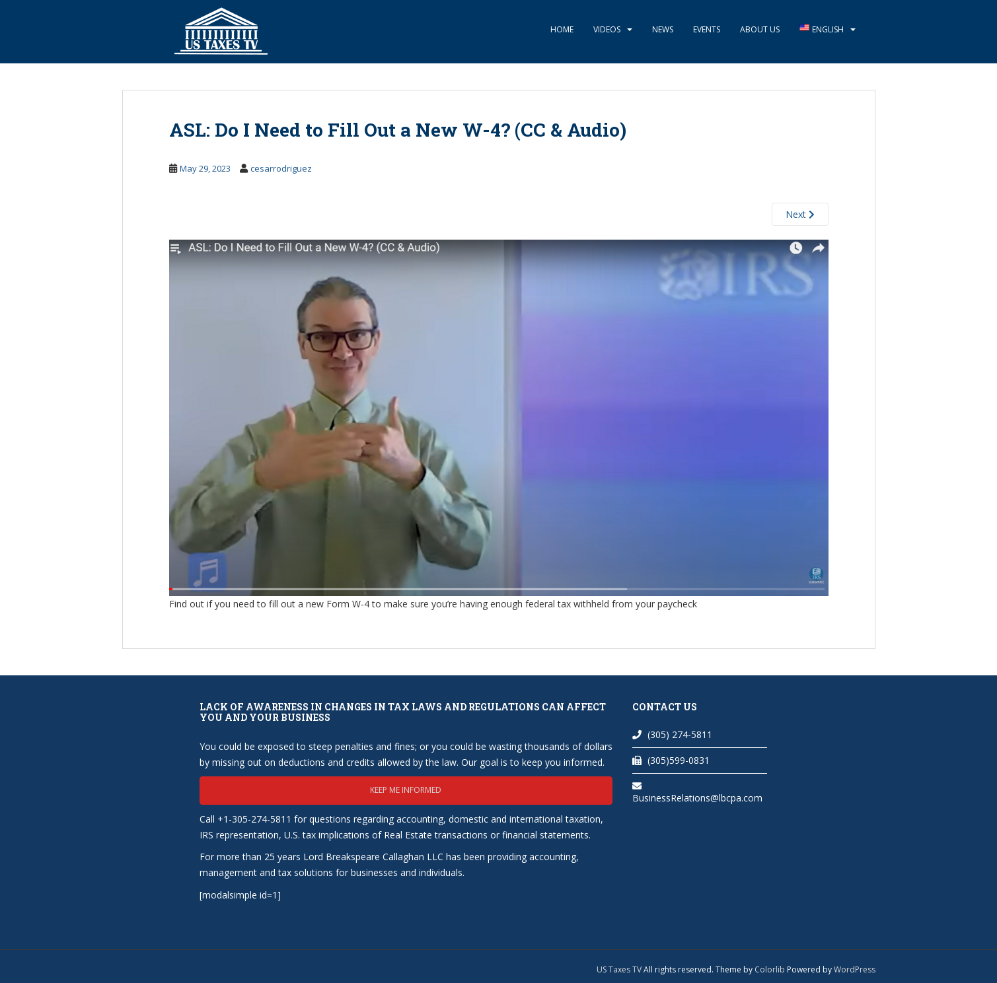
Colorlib (770, 969)
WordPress (854, 969)
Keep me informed (405, 790)
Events (706, 29)
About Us (760, 29)
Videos (606, 29)
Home (561, 29)
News (662, 29)
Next (800, 214)
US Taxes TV (620, 969)
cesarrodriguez (281, 168)
